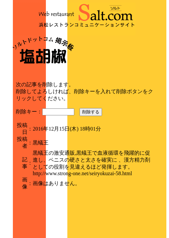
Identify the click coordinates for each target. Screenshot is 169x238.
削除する (90, 111)
